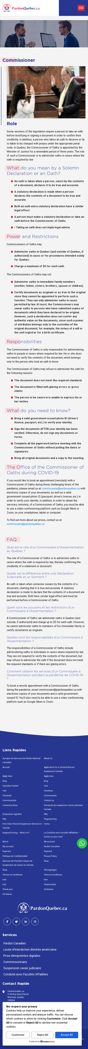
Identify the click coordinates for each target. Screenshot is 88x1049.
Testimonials (50, 884)
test (4, 879)
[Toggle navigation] (81, 8)
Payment (7, 851)
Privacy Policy (50, 856)
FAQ (46, 814)
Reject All (42, 1034)
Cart (46, 786)
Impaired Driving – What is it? (16, 833)
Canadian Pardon (11, 786)
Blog (5, 781)
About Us (48, 758)
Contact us (49, 800)
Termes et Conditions (13, 875)
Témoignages (50, 870)
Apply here (49, 776)
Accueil (6, 767)
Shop (46, 861)
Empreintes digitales (12, 814)
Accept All (67, 1034)
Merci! (5, 841)
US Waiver (48, 889)
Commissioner (9, 800)
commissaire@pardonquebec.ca (61, 488)
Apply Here (7, 776)
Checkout (48, 791)
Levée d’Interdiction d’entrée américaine (30, 949)
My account (49, 841)
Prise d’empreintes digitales (21, 955)
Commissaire (50, 795)
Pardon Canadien (52, 846)
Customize (18, 1034)
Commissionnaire (15, 962)
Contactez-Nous (10, 805)
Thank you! (8, 889)
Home (46, 824)
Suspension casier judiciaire (22, 968)
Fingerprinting (50, 819)
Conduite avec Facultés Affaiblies (25, 974)
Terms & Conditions (53, 875)
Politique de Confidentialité (15, 856)
